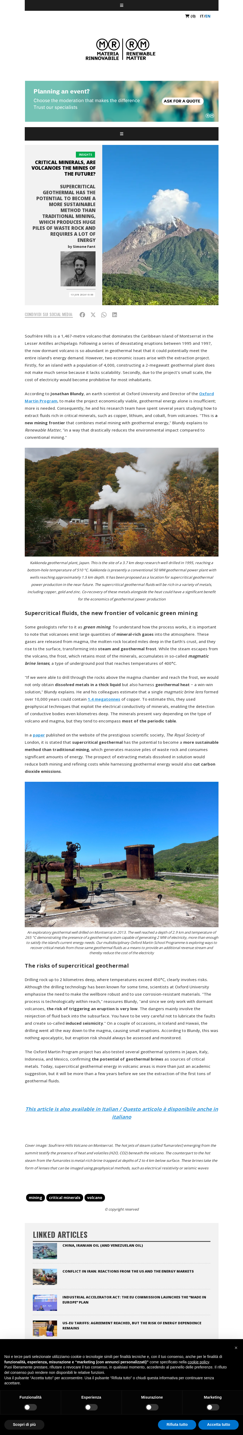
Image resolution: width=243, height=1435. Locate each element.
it (202, 16)
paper (39, 735)
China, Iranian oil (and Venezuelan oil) (102, 1245)
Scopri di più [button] (24, 1424)
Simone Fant (84, 246)
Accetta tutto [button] (218, 1424)
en (207, 16)
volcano (94, 1197)
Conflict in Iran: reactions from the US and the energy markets (128, 1271)
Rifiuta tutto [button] (177, 1424)
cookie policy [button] (198, 1362)
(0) (190, 16)
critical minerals (64, 1197)
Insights (85, 155)
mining (35, 1197)
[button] (236, 1347)
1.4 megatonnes (104, 699)
